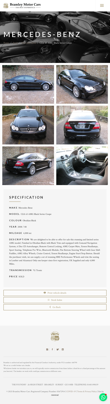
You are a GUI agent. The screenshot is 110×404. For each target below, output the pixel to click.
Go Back (55, 307)
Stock (15, 42)
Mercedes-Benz (28, 42)
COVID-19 (71, 391)
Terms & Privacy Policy (87, 391)
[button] (103, 397)
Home (6, 42)
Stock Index (55, 300)
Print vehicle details (55, 292)
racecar (55, 395)
